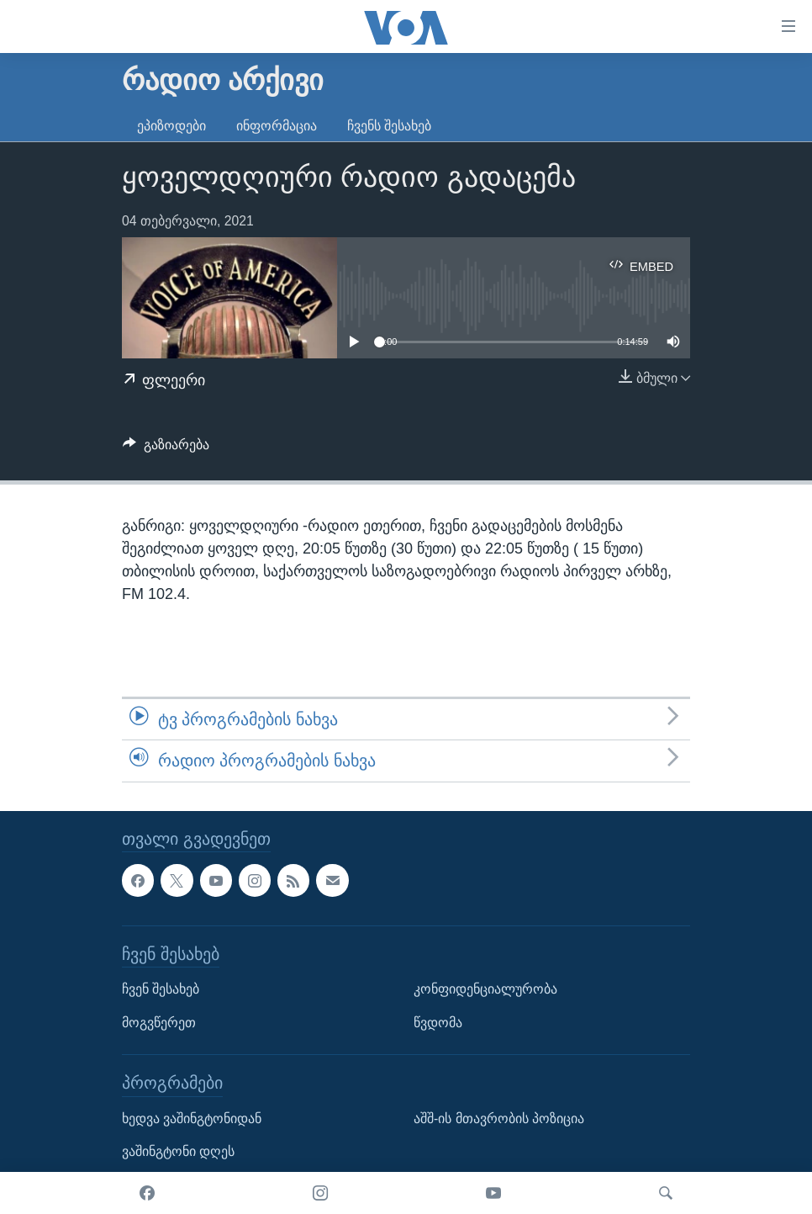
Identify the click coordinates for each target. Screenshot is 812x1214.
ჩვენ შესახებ (160, 989)
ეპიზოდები (171, 126)
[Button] (166, 448)
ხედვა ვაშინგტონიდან (191, 1118)
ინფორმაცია (276, 126)
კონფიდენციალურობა (485, 989)
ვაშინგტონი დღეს (178, 1151)
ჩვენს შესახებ (389, 126)
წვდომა (438, 1022)
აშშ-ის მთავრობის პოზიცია (499, 1118)
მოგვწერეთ (159, 1022)
